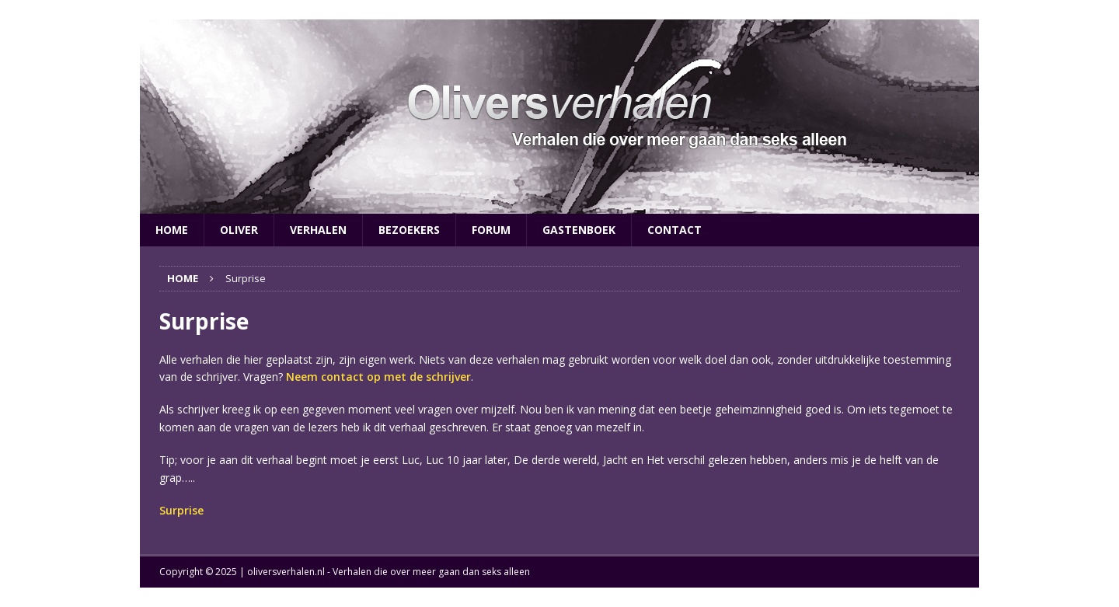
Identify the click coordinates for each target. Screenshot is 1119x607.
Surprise (181, 510)
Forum (491, 229)
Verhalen (318, 229)
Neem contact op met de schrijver (378, 376)
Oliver (239, 229)
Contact (674, 229)
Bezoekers (409, 229)
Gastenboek (578, 229)
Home (171, 229)
